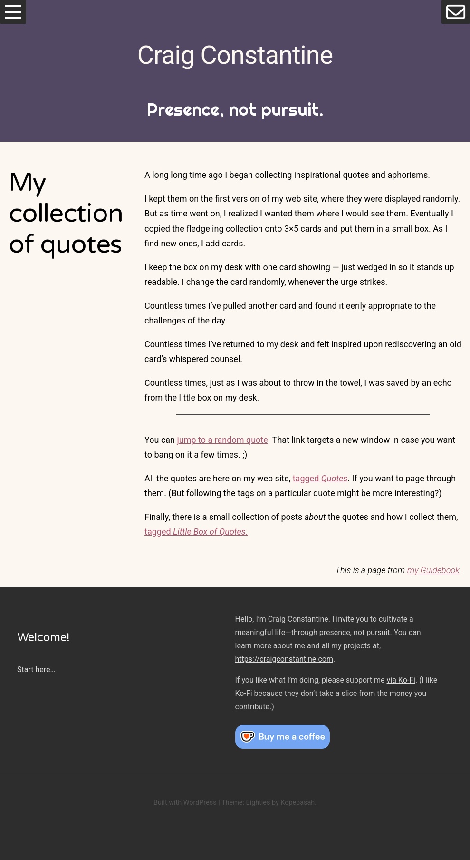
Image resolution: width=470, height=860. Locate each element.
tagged (320, 478)
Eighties (258, 803)
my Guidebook (433, 570)
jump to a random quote (222, 440)
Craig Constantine (235, 55)
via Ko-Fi (401, 679)
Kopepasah (297, 803)
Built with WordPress (185, 803)
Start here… (36, 669)
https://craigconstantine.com (284, 659)
